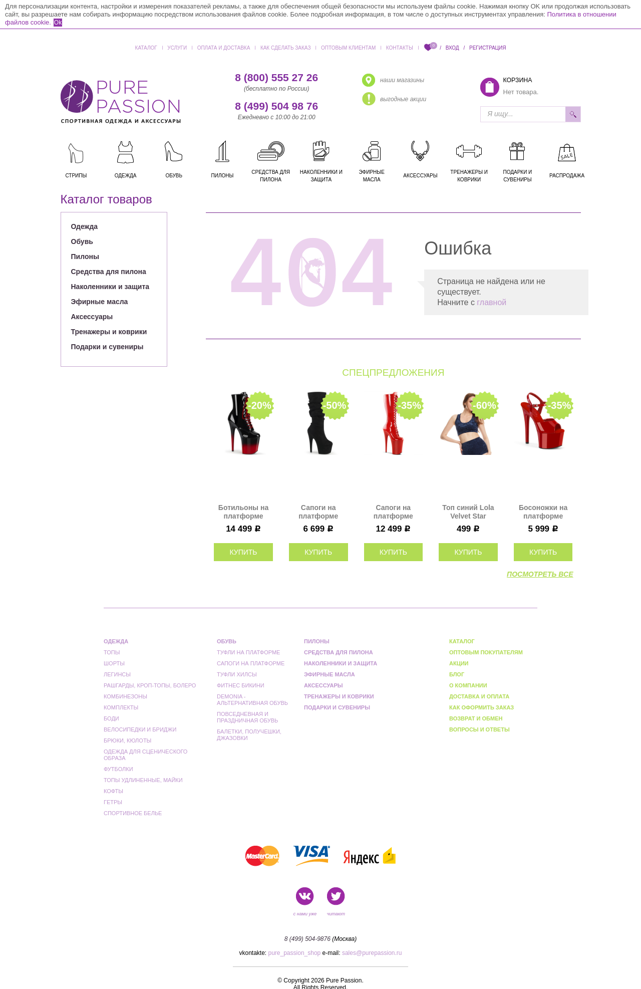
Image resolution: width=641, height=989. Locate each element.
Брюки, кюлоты (127, 740)
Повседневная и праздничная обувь (247, 717)
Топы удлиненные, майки (143, 780)
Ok (58, 22)
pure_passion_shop (294, 952)
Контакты (399, 48)
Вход (452, 48)
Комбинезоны (125, 696)
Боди (111, 718)
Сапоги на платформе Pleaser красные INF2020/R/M (393, 512)
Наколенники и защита (110, 287)
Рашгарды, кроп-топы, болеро (150, 685)
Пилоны (85, 257)
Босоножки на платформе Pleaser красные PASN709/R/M (543, 512)
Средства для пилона (108, 272)
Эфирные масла (99, 302)
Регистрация (487, 48)
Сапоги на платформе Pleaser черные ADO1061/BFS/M (318, 512)
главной (491, 302)
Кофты (113, 791)
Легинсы (117, 674)
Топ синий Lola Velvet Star (468, 512)
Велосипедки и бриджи (140, 729)
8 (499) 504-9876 (307, 938)
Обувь (82, 241)
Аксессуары (92, 317)
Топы (112, 652)
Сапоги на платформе (250, 663)
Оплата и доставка (223, 48)
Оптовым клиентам (348, 48)
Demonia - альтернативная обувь (252, 699)
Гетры (113, 802)
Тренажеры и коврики (109, 332)
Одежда (84, 226)
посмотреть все (540, 574)
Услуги (177, 48)
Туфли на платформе (248, 652)
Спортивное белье (133, 813)
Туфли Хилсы (237, 674)
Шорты (114, 663)
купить (243, 552)
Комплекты (121, 707)
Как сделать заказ (285, 48)
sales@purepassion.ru (372, 952)
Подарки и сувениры (107, 347)
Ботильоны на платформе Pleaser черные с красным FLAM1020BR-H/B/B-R (243, 512)
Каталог (146, 48)
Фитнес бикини (240, 685)
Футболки (118, 769)
